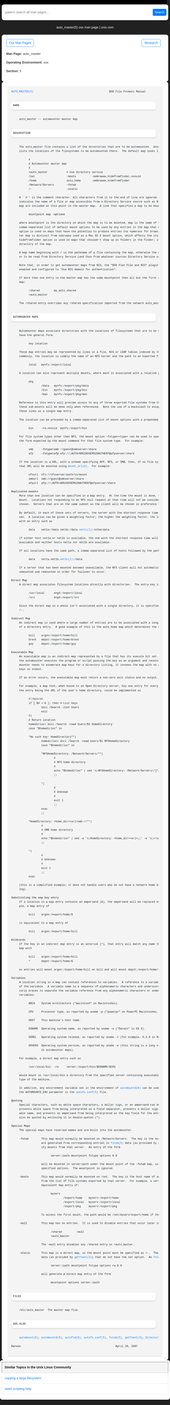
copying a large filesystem (23, 1378)
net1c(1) (85, 529)
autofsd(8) (73, 1337)
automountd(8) (130, 1088)
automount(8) (28, 1337)
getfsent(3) (83, 1257)
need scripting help (18, 1389)
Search (159, 12)
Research (151, 43)
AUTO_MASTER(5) (22, 91)
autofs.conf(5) (87, 1092)
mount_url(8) (77, 466)
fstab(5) (117, 1143)
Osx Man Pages (20, 43)
